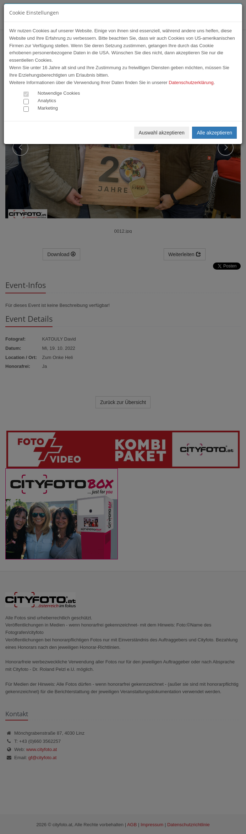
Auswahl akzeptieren (162, 133)
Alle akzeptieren (214, 133)
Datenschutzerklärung (191, 82)
